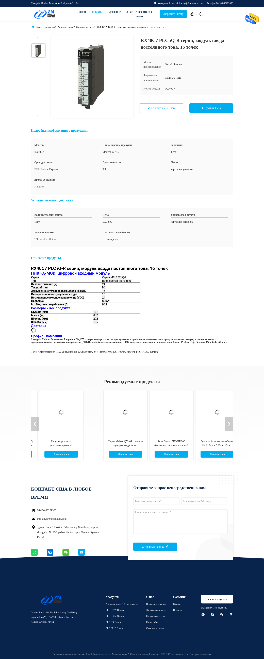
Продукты (95, 11)
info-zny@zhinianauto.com (52, 518)
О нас (129, 11)
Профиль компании (156, 604)
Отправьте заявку (155, 546)
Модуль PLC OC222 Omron (142, 351)
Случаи (176, 604)
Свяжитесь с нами (144, 14)
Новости (177, 610)
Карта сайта (152, 622)
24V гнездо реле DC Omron (109, 351)
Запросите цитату (173, 14)
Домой (81, 11)
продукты (50, 27)
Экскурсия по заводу (156, 610)
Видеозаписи (114, 11)
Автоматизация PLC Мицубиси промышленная (65, 351)
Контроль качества (155, 616)
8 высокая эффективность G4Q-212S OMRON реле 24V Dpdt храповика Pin (155, 445)
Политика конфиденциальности (68, 654)
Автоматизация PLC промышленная (76, 27)
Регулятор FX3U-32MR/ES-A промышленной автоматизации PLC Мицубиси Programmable (63, 445)
